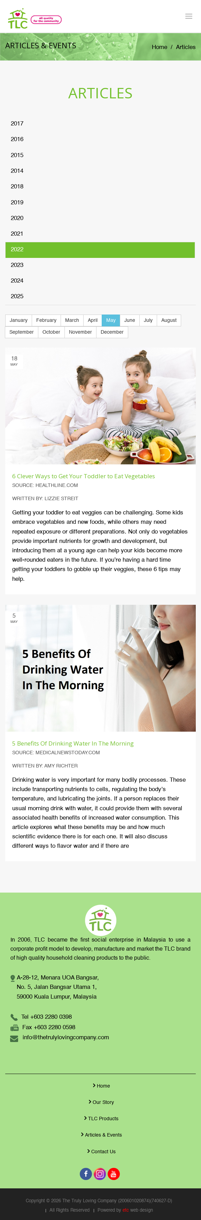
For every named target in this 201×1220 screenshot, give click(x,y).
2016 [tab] (17, 140)
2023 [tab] (17, 265)
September (21, 332)
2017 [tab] (17, 124)
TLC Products (100, 1118)
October (51, 332)
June (129, 320)
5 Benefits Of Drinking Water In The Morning (73, 743)
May (111, 320)
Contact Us (101, 1151)
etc (126, 1210)
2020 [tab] (17, 218)
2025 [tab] (17, 297)
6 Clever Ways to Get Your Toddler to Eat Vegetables (83, 476)
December (112, 332)
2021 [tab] (17, 234)
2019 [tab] (17, 203)
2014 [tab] (17, 171)
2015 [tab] (17, 155)
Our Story (100, 1102)
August (169, 320)
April (93, 320)
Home (159, 47)
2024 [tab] (17, 281)
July (148, 320)
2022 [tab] (17, 250)
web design (141, 1210)
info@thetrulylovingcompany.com (66, 1038)
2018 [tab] (17, 187)
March (72, 320)
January (19, 320)
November (80, 332)
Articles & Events (100, 1134)
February (46, 320)
